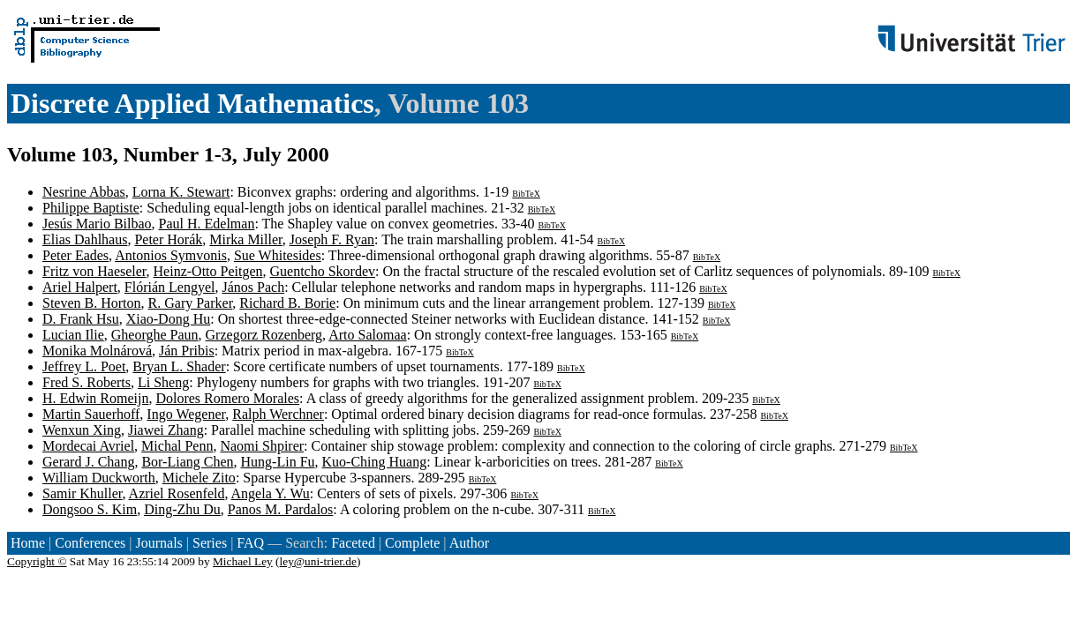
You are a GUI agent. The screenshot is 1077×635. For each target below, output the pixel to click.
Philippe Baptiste (90, 207)
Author (469, 542)
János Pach (253, 287)
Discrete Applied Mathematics (192, 103)
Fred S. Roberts (86, 382)
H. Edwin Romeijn (95, 398)
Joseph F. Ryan (332, 239)
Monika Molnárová (97, 350)
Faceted (353, 542)
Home (28, 542)
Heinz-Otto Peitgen (208, 271)
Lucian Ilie (73, 334)
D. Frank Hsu (80, 318)
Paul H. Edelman (207, 223)
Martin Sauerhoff (90, 414)
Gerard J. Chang (88, 461)
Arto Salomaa (367, 334)
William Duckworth (98, 477)
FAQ (250, 542)
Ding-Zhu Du (182, 509)
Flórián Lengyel (169, 287)
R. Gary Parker (190, 302)
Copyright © (37, 561)
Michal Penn (177, 445)
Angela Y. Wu (270, 493)
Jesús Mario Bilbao (97, 223)
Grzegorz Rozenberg (264, 334)
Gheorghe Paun (155, 334)
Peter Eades (75, 255)
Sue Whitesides (277, 255)
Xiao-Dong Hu (168, 318)
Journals (158, 542)
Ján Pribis (187, 350)
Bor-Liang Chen (187, 461)
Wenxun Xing (81, 429)
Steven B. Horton (91, 302)
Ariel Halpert (79, 287)
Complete (412, 542)
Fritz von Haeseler (94, 271)
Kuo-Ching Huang (374, 461)
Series (209, 542)
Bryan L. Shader (178, 366)
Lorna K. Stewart (181, 191)
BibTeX (526, 193)
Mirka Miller (245, 239)
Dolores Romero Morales (227, 398)
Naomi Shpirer (262, 445)
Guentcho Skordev (323, 271)
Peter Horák (168, 239)
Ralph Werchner (278, 414)
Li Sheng (163, 382)
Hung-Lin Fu (278, 461)
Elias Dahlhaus (84, 239)
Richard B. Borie (287, 302)
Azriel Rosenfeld (177, 493)
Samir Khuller (82, 493)
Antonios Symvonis (171, 255)
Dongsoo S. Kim (89, 509)
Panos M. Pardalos (281, 509)
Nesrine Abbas (83, 191)
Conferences (90, 542)
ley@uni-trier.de (318, 561)
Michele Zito (199, 477)
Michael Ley (243, 561)
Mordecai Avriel (88, 445)
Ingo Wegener (186, 414)
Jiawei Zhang (166, 429)
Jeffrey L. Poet (83, 366)
